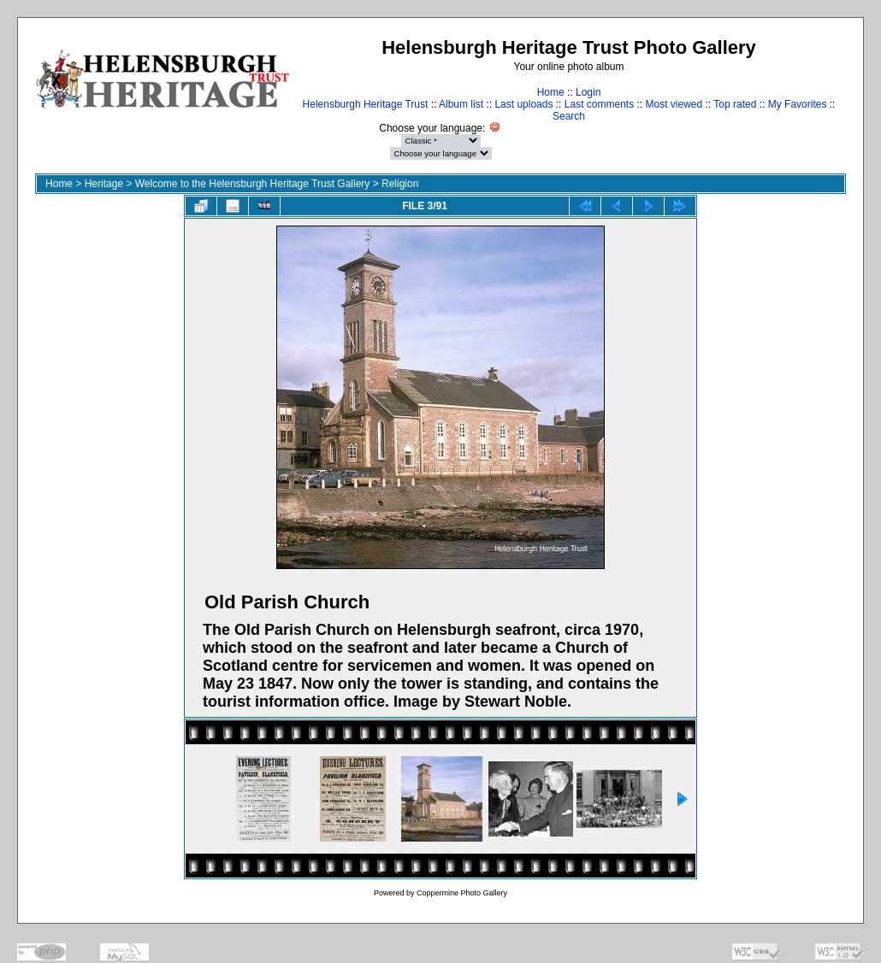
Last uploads (523, 104)
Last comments (599, 104)
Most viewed (674, 104)
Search (569, 116)
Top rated (734, 104)
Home (551, 92)
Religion (399, 184)
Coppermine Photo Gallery (462, 893)
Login (588, 92)
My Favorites (797, 104)
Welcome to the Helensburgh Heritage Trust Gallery (252, 184)
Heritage (104, 184)
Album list (461, 104)
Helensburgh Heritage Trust (366, 104)
